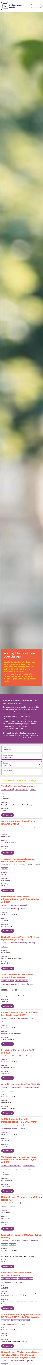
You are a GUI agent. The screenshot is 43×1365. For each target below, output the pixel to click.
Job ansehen (7, 815)
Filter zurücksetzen (26, 780)
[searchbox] (5, 773)
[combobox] (21, 772)
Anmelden (36, 6)
